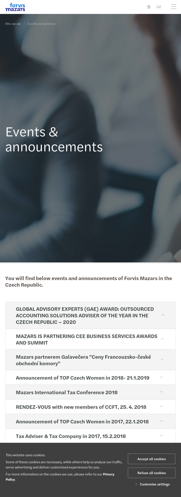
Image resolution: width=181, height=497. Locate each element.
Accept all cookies (151, 458)
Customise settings (152, 484)
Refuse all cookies (151, 472)
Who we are (13, 23)
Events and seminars (41, 21)
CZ (159, 6)
